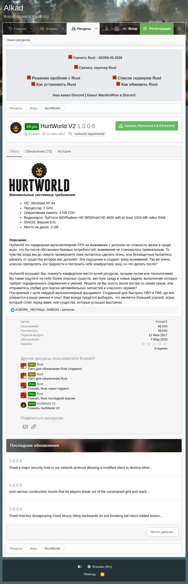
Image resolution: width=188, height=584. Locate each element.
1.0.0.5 (15, 485)
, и (44, 309)
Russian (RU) (100, 567)
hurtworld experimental (89, 134)
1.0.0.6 (15, 461)
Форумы (53, 29)
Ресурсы (85, 29)
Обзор (14, 151)
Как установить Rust (56, 84)
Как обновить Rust (139, 84)
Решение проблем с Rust (56, 78)
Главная (21, 29)
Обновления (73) (38, 151)
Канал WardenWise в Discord (111, 95)
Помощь (90, 574)
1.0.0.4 (15, 509)
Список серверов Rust (139, 78)
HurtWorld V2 (42, 403)
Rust (35, 364)
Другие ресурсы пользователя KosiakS (58, 358)
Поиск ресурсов (18, 40)
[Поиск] (178, 29)
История (64, 151)
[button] (32, 29)
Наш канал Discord (68, 95)
